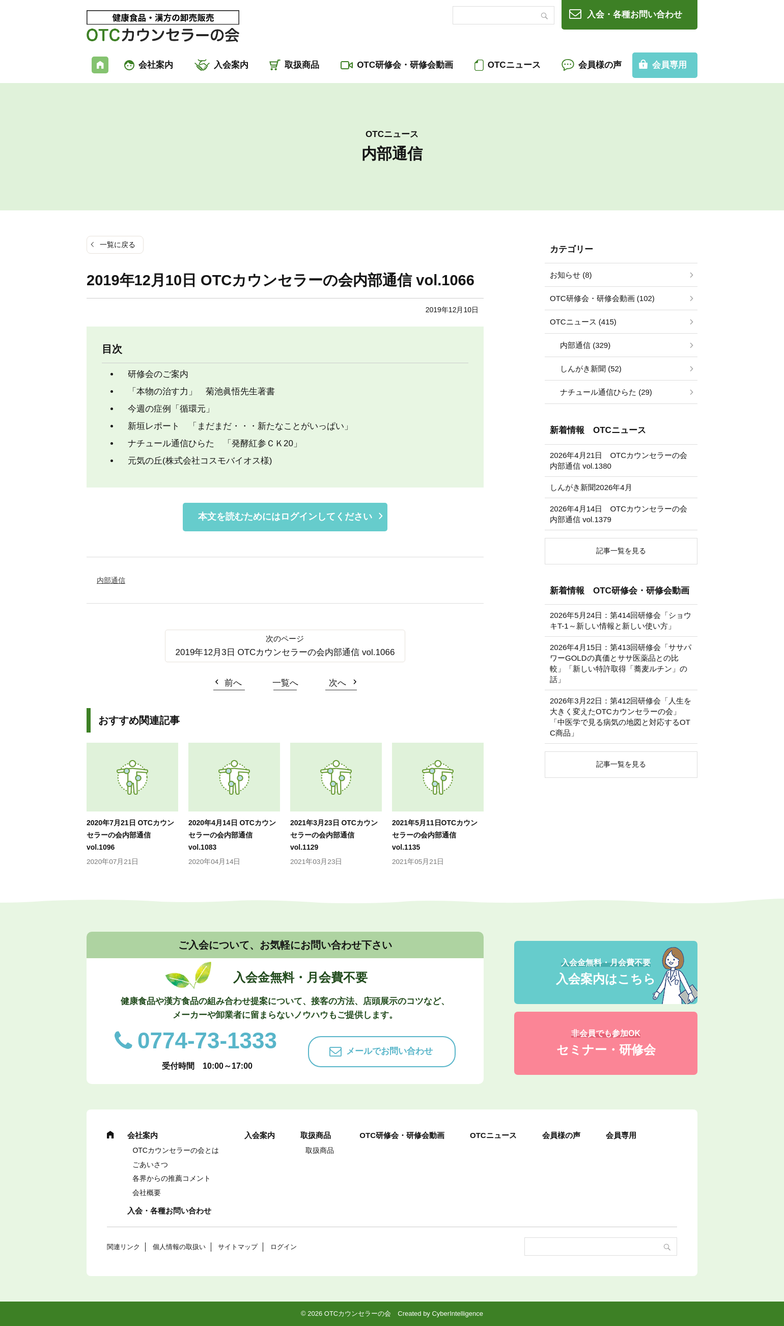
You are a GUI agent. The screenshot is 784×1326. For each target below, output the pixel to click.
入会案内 (231, 65)
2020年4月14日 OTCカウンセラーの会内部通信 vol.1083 (232, 835)
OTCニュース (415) (583, 321)
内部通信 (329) (585, 345)
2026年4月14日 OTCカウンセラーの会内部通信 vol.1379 (618, 514)
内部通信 (111, 580)
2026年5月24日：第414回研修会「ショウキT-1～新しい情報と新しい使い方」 (620, 620)
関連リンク (123, 1247)
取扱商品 (302, 65)
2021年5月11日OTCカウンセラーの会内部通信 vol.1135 (435, 835)
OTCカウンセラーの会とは (175, 1150)
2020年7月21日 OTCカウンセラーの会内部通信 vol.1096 (130, 835)
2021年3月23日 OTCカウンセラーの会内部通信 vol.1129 (334, 835)
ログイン (283, 1247)
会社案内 (155, 65)
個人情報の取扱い (179, 1247)
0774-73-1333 (207, 1040)
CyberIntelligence (457, 1313)
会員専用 (669, 65)
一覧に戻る (117, 244)
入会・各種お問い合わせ (634, 14)
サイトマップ (238, 1247)
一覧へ (285, 683)
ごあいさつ (150, 1164)
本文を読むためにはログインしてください (285, 516)
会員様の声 (600, 65)
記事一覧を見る (621, 551)
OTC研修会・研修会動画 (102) (602, 298)
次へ (337, 683)
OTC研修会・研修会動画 (405, 65)
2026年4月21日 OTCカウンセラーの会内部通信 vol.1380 (618, 460)
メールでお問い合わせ (389, 1051)
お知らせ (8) (571, 274)
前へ (233, 683)
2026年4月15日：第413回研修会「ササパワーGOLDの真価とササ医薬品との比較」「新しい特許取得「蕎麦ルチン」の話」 (620, 663)
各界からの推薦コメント (171, 1178)
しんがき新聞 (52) (591, 368)
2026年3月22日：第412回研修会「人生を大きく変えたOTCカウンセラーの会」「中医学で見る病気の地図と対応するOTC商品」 (620, 716)
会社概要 (146, 1192)
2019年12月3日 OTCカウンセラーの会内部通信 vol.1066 (285, 652)
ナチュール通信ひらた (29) (606, 392)
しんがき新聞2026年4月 (591, 487)
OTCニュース (514, 65)
